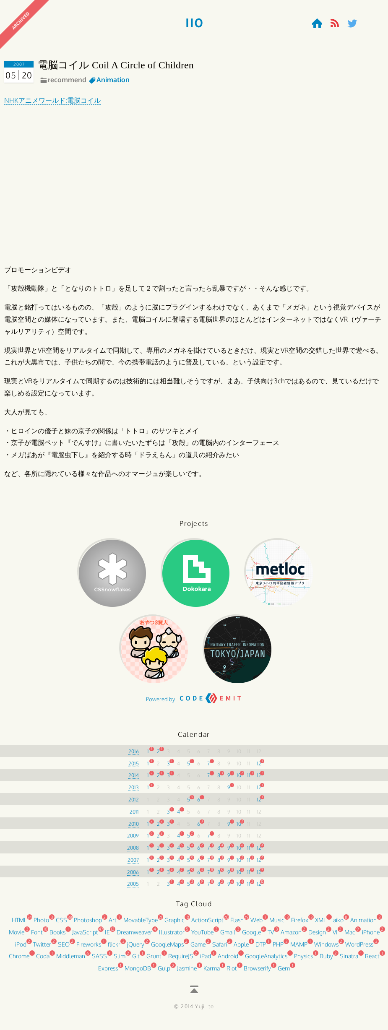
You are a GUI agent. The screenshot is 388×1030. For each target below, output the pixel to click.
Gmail (227, 935)
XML (320, 923)
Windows (326, 947)
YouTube (202, 935)
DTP (260, 947)
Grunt (153, 959)
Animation (113, 79)
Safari (219, 947)
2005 (133, 887)
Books (57, 935)
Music (276, 923)
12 (259, 767)
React (372, 959)
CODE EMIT (210, 705)
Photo (41, 923)
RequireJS (180, 959)
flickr (114, 947)
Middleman (70, 959)
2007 (133, 863)
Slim (119, 959)
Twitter (42, 947)
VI (335, 935)
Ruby (326, 959)
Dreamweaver (134, 935)
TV (271, 935)
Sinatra (349, 959)
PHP (278, 947)
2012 (133, 803)
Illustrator (172, 935)
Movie (16, 935)
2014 (133, 779)
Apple (241, 947)
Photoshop (88, 923)
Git (136, 959)
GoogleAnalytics (266, 959)
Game (198, 947)
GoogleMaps (167, 947)
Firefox (299, 923)
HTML (19, 923)
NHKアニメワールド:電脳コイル (52, 100)
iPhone (371, 935)
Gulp (164, 971)
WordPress (359, 947)
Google (251, 935)
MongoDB (138, 971)
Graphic (174, 923)
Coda (42, 959)
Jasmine (187, 971)
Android (228, 959)
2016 (133, 755)
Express (108, 971)
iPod (20, 947)
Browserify (257, 971)
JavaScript (85, 935)
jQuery (135, 947)
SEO (64, 947)
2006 (133, 875)
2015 (133, 767)
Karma (211, 971)
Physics (303, 959)
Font (37, 935)
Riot (232, 971)
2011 (134, 815)
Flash (237, 923)
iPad (205, 959)
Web (256, 923)
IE (107, 935)
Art (113, 923)
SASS (99, 959)
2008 (133, 851)
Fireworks (88, 947)
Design (317, 935)
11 (248, 779)
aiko (338, 923)
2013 (133, 791)
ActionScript (207, 923)
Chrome (19, 959)
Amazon (291, 935)
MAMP (298, 947)
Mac (349, 935)
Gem (284, 971)
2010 (133, 827)
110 (194, 23)
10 (239, 779)
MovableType (140, 923)
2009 (133, 839)
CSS (61, 923)
